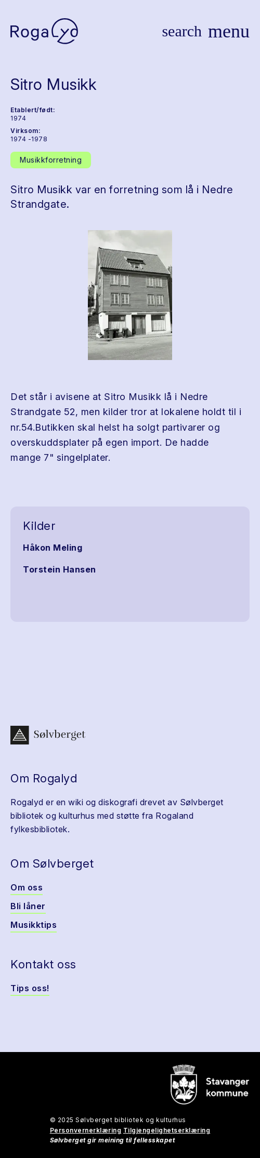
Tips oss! (29, 988)
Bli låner (28, 906)
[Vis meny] (229, 31)
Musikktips (33, 925)
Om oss (26, 887)
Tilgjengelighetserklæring (167, 1130)
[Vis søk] (182, 31)
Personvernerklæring (86, 1130)
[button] (130, 295)
